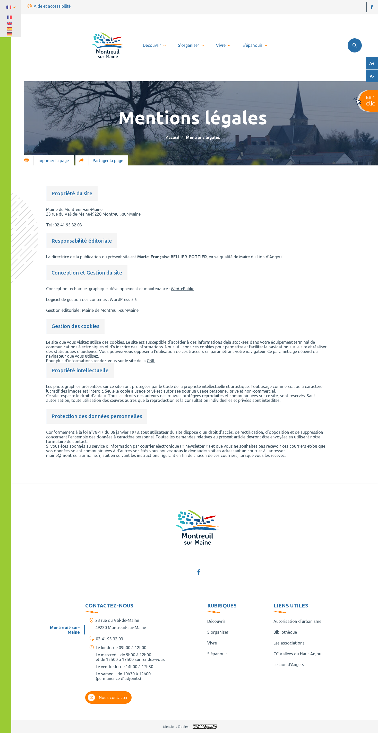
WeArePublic (182, 288)
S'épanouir (217, 653)
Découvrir (216, 621)
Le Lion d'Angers (288, 664)
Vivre (212, 643)
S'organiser (217, 632)
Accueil (172, 137)
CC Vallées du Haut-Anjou (297, 653)
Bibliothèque (285, 632)
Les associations (289, 643)
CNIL (151, 360)
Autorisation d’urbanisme (297, 621)
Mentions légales (175, 726)
